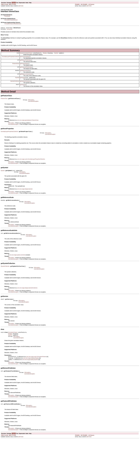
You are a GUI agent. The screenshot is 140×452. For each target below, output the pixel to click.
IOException (31, 103)
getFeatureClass (24, 65)
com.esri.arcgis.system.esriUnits (17, 262)
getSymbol (22, 80)
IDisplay (45, 54)
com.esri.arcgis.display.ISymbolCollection (27, 296)
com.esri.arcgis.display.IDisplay (31, 369)
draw (21, 54)
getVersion (22, 88)
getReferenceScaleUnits (26, 76)
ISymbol (56, 54)
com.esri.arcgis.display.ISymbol (25, 195)
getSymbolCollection (25, 84)
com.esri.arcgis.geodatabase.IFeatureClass (27, 124)
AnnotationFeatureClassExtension (12, 23)
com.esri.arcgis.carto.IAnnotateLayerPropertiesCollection (31, 164)
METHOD (21, 6)
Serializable (7, 16)
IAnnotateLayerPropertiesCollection (10, 57)
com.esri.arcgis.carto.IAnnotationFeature (36, 367)
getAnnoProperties (24, 57)
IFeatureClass (15, 65)
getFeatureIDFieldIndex (26, 69)
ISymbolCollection (14, 84)
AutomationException (33, 105)
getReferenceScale (24, 73)
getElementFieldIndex (25, 61)
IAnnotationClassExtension (11, 20)
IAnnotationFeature (28, 54)
